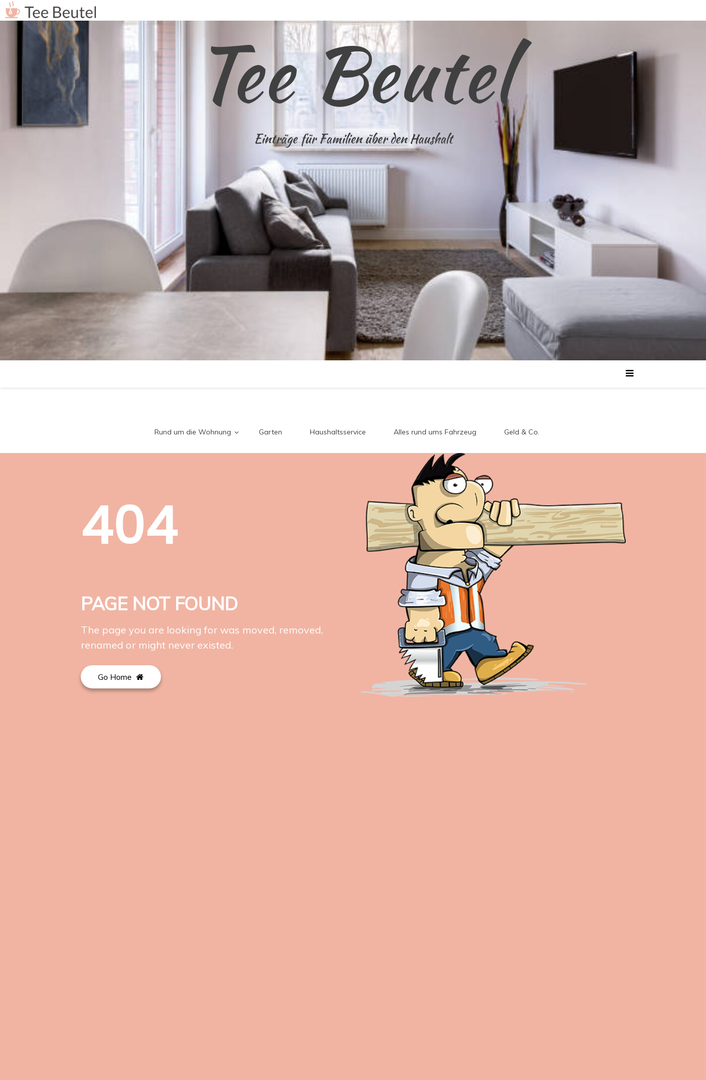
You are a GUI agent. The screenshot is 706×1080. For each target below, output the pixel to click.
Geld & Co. (521, 431)
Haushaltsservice (338, 431)
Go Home (121, 677)
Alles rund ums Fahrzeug (435, 431)
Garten (270, 431)
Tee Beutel (353, 73)
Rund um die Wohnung (192, 431)
